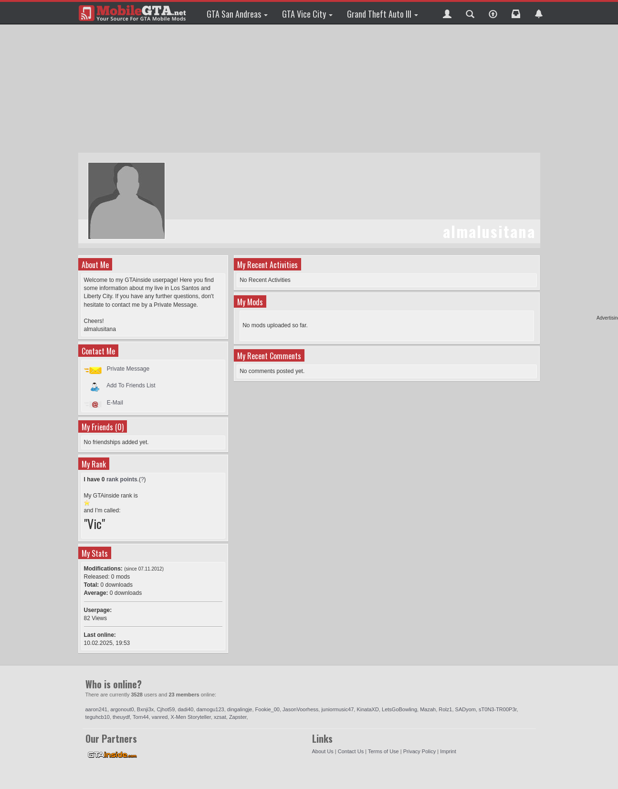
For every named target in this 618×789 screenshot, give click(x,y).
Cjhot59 (166, 709)
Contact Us (351, 751)
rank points (121, 479)
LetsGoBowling (399, 709)
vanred (160, 717)
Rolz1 (445, 709)
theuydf (121, 717)
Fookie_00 (267, 709)
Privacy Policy (419, 751)
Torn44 (141, 717)
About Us (323, 751)
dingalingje (239, 709)
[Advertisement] (309, 88)
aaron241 (96, 709)
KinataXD (367, 709)
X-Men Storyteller (191, 717)
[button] (447, 13)
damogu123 (210, 709)
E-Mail (115, 402)
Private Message (128, 368)
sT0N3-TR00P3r (497, 709)
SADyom (465, 709)
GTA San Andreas (237, 14)
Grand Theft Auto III (382, 14)
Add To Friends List (131, 385)
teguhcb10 (97, 717)
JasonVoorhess (300, 709)
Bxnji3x (145, 709)
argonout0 (122, 709)
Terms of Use (383, 751)
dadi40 (185, 709)
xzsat (220, 717)
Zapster (238, 717)
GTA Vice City (307, 14)
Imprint (448, 751)
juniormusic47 (337, 709)
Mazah (428, 709)
